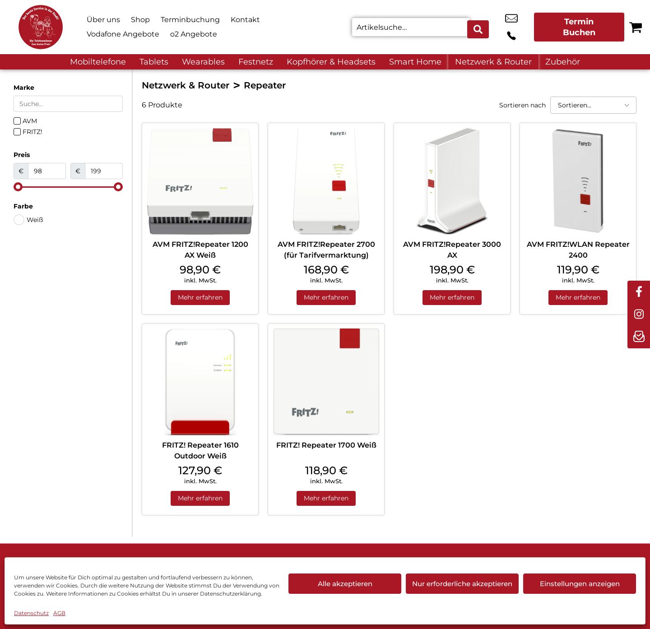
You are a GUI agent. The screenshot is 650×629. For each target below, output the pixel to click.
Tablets (153, 62)
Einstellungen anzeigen (580, 583)
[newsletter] (638, 337)
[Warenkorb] (635, 27)
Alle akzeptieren (345, 583)
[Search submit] (479, 27)
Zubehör (562, 62)
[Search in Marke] (68, 104)
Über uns (103, 19)
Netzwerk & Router (493, 62)
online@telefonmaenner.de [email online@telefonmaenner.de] (500, 27)
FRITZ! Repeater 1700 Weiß (326, 446)
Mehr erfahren (200, 298)
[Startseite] (41, 27)
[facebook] (638, 292)
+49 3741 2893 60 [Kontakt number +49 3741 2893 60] (521, 27)
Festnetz (255, 62)
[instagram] (638, 314)
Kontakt (245, 19)
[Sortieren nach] (593, 105)
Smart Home (415, 62)
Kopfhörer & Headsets (331, 62)
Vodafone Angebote (123, 34)
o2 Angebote (193, 34)
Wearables (203, 62)
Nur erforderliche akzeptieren (462, 583)
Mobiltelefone (98, 62)
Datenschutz (31, 613)
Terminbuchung (190, 19)
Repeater (265, 85)
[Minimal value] (68, 186)
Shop (140, 19)
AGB (59, 613)
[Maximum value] (104, 171)
